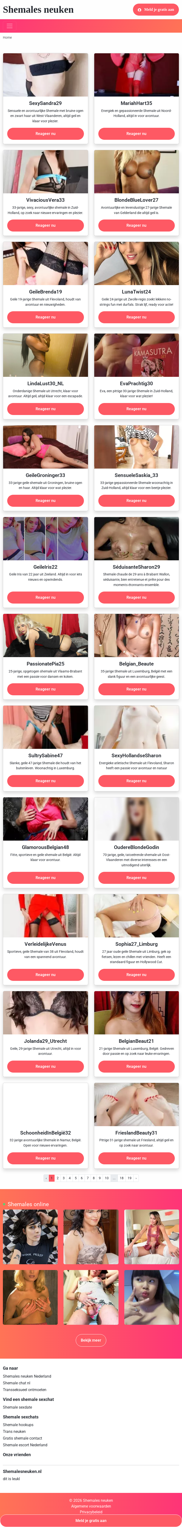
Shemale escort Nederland (25, 1445)
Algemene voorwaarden (91, 1506)
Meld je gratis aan (156, 9)
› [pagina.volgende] (136, 1178)
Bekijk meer (91, 1340)
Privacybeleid (91, 1512)
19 (130, 1178)
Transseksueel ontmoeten (24, 1389)
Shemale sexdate (17, 1407)
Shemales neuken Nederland (27, 1376)
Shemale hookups (18, 1425)
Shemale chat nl (16, 1383)
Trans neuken (14, 1431)
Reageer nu (46, 133)
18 (122, 1178)
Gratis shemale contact (22, 1438)
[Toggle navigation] (9, 26)
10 (107, 1178)
